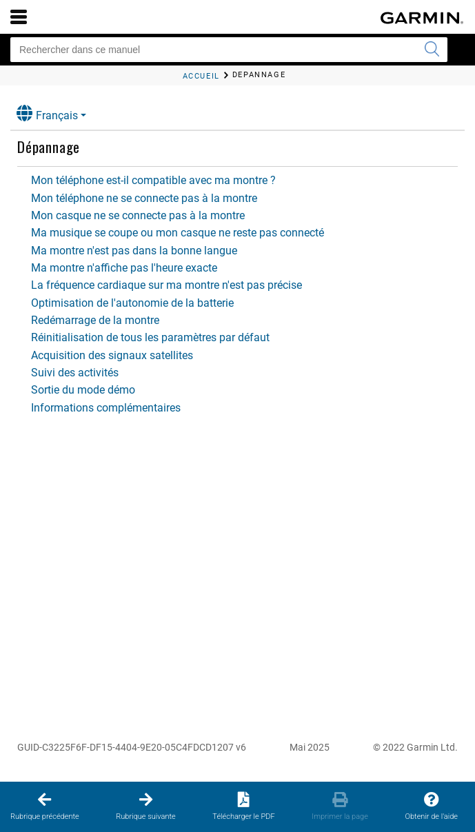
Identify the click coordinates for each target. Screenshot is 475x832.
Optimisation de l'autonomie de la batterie (132, 303)
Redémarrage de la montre (95, 320)
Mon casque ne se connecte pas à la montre (138, 215)
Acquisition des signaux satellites (112, 355)
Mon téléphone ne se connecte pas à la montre (144, 198)
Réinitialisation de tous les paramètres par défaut (150, 337)
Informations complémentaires (106, 407)
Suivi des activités (75, 372)
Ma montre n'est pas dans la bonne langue (134, 250)
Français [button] (47, 113)
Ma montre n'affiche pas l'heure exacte (124, 267)
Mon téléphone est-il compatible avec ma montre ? (153, 180)
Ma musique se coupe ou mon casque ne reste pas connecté (177, 232)
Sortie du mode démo (83, 389)
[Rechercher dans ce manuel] (228, 49)
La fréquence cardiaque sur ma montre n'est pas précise (166, 285)
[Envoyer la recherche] (431, 49)
